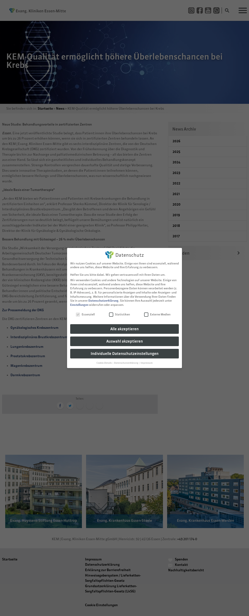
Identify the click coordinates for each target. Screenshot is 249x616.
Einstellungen (79, 301)
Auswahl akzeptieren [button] (124, 338)
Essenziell (85, 311)
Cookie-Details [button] (104, 359)
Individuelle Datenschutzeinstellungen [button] (125, 350)
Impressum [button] (147, 359)
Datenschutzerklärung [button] (126, 359)
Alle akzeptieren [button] (124, 325)
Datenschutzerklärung (103, 297)
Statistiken (119, 311)
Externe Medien (157, 311)
